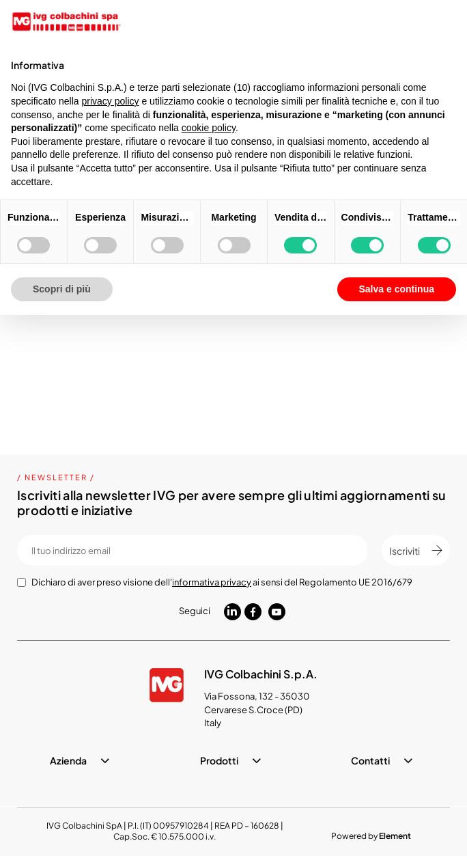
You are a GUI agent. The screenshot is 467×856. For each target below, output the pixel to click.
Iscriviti (415, 550)
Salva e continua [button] (396, 289)
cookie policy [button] (209, 127)
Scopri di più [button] (62, 289)
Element (395, 836)
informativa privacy (211, 582)
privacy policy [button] (110, 101)
